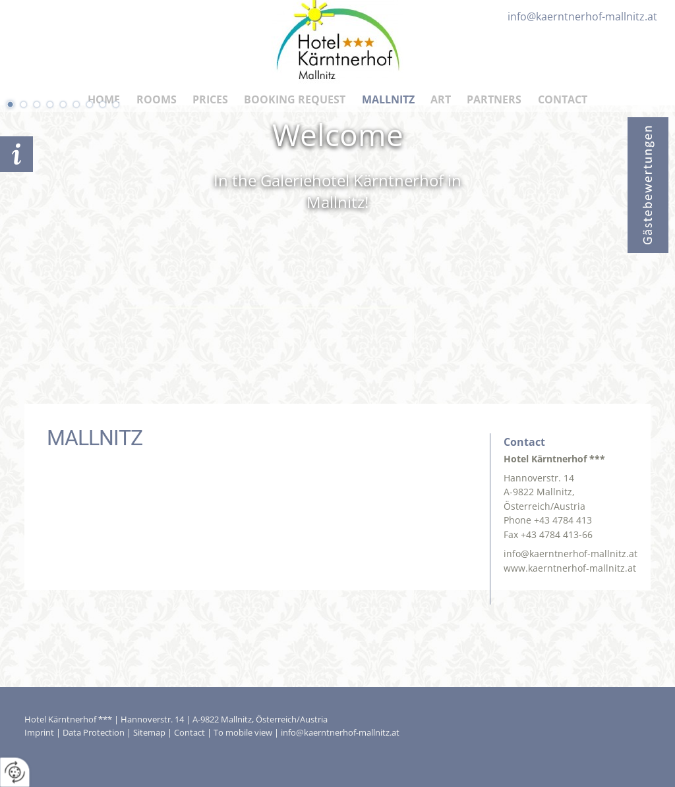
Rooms (156, 99)
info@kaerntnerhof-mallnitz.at (570, 553)
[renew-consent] (15, 772)
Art (440, 99)
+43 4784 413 (563, 520)
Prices (210, 99)
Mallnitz (388, 99)
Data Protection (94, 732)
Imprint (39, 732)
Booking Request (294, 99)
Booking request (16, 154)
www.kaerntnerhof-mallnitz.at (570, 568)
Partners (494, 99)
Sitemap (149, 732)
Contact (562, 99)
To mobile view (243, 732)
